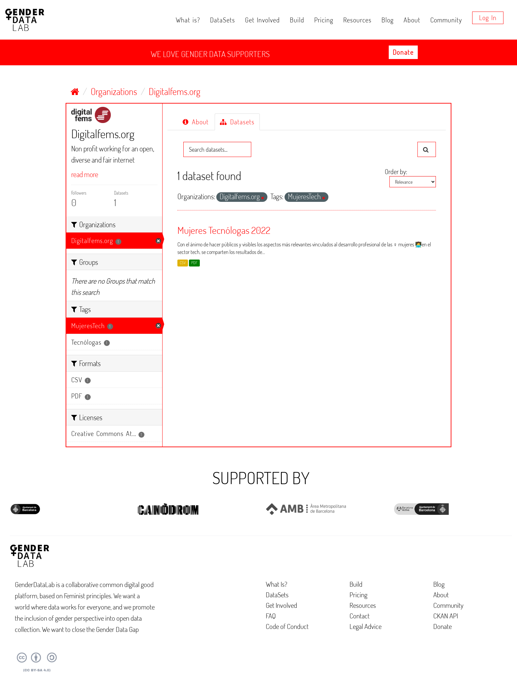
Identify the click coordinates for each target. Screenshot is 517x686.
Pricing (323, 20)
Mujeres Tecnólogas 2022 (223, 230)
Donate (403, 52)
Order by (395, 171)
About (412, 20)
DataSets (222, 20)
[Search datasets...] (217, 149)
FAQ (271, 615)
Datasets (237, 121)
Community (446, 20)
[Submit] (426, 149)
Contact (360, 615)
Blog (387, 20)
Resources (357, 20)
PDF (194, 262)
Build (297, 20)
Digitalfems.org (174, 91)
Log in (488, 17)
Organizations (114, 91)
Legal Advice (365, 626)
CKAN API (445, 615)
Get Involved (262, 20)
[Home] (75, 91)
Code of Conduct (287, 626)
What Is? (276, 583)
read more (84, 174)
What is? (188, 20)
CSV (183, 262)
